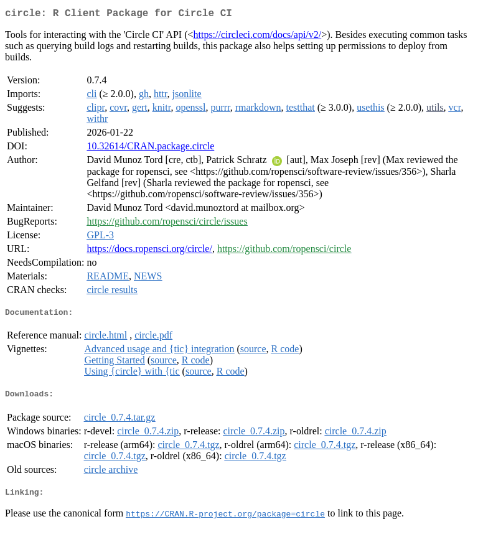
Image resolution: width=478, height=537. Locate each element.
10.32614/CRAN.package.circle (150, 148)
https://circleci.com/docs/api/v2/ (258, 37)
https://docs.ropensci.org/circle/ (149, 251)
